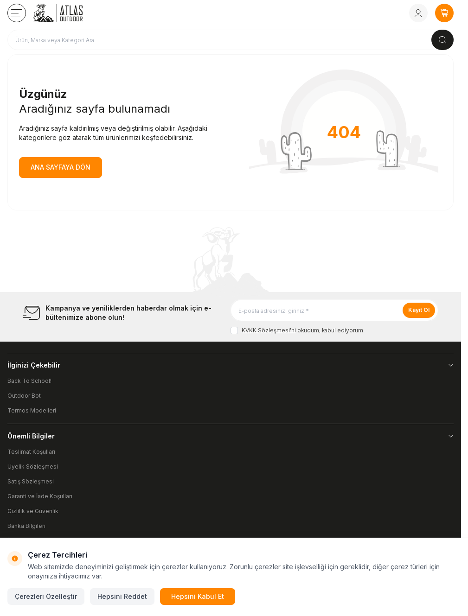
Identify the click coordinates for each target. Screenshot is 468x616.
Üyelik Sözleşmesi (32, 466)
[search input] (230, 40)
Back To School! (29, 380)
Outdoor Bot (24, 395)
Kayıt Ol (419, 309)
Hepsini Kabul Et (197, 596)
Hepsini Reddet (122, 596)
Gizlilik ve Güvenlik (32, 511)
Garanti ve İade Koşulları (39, 496)
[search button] (442, 40)
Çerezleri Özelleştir (46, 596)
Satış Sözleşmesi (30, 481)
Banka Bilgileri (26, 525)
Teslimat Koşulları (31, 451)
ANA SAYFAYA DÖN (60, 167)
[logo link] (71, 13)
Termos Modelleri (31, 410)
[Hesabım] (418, 13)
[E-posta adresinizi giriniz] (334, 310)
